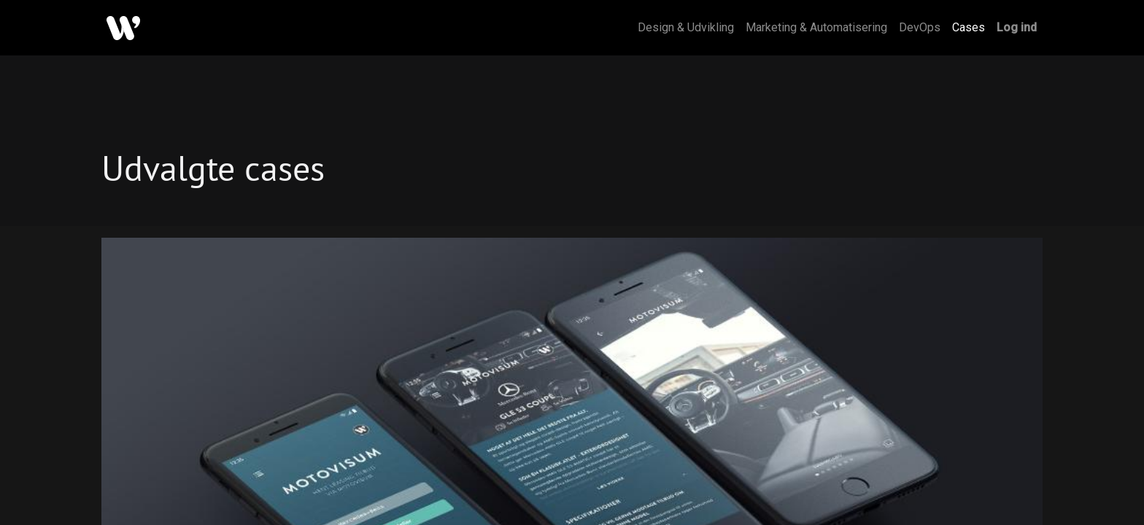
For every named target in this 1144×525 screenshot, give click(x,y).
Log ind (1017, 27)
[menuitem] (686, 27)
